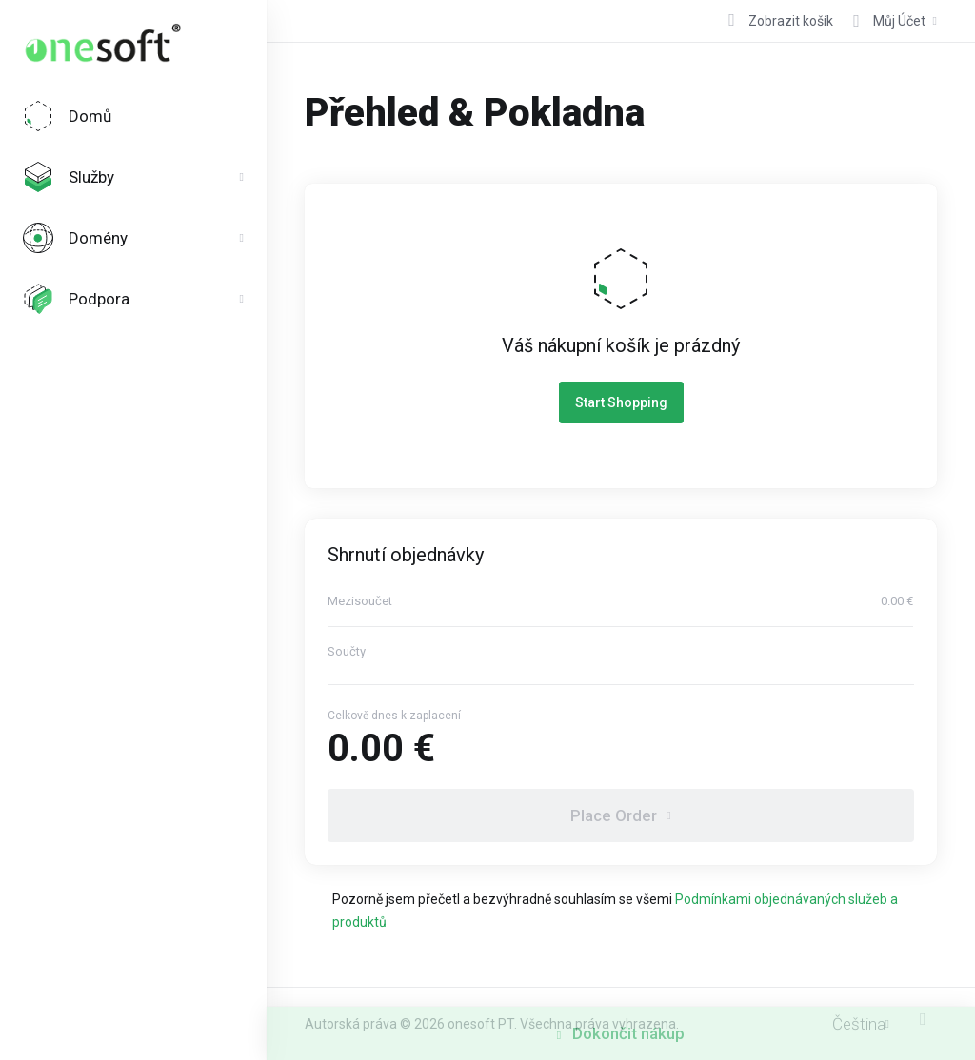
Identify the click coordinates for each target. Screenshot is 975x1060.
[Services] (133, 177)
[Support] (133, 298)
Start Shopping (621, 402)
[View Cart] (778, 21)
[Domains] (133, 237)
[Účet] (889, 21)
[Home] (133, 116)
